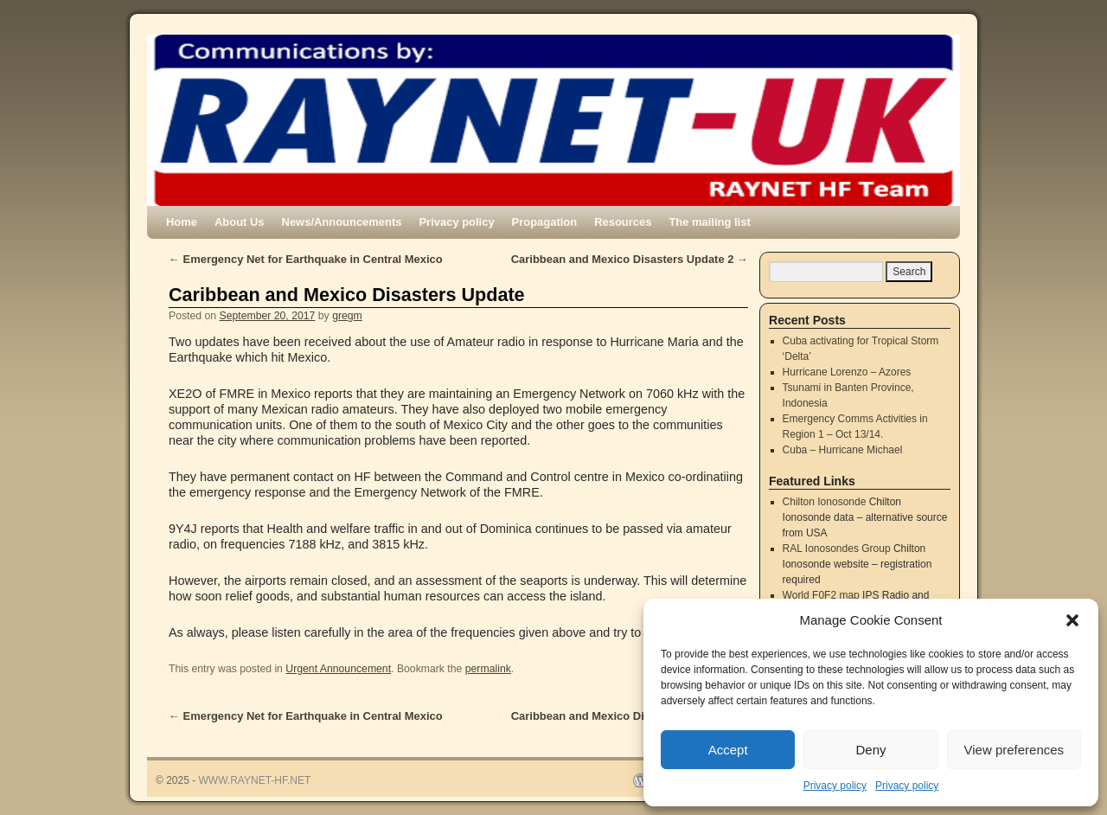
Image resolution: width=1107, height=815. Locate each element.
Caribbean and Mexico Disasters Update (347, 294)
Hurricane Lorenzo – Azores (847, 372)
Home (181, 221)
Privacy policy (835, 786)
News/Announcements (342, 221)
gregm (347, 316)
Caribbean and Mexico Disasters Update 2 (629, 259)
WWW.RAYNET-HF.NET (255, 780)
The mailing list (709, 221)
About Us (239, 221)
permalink (488, 669)
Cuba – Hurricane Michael (843, 450)
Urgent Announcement (338, 669)
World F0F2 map (821, 595)
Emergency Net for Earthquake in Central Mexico (306, 259)
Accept (728, 749)
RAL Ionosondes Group (837, 548)
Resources (622, 221)
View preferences (1014, 749)
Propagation (545, 221)
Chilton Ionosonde (825, 502)
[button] (1072, 620)
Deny (870, 749)
